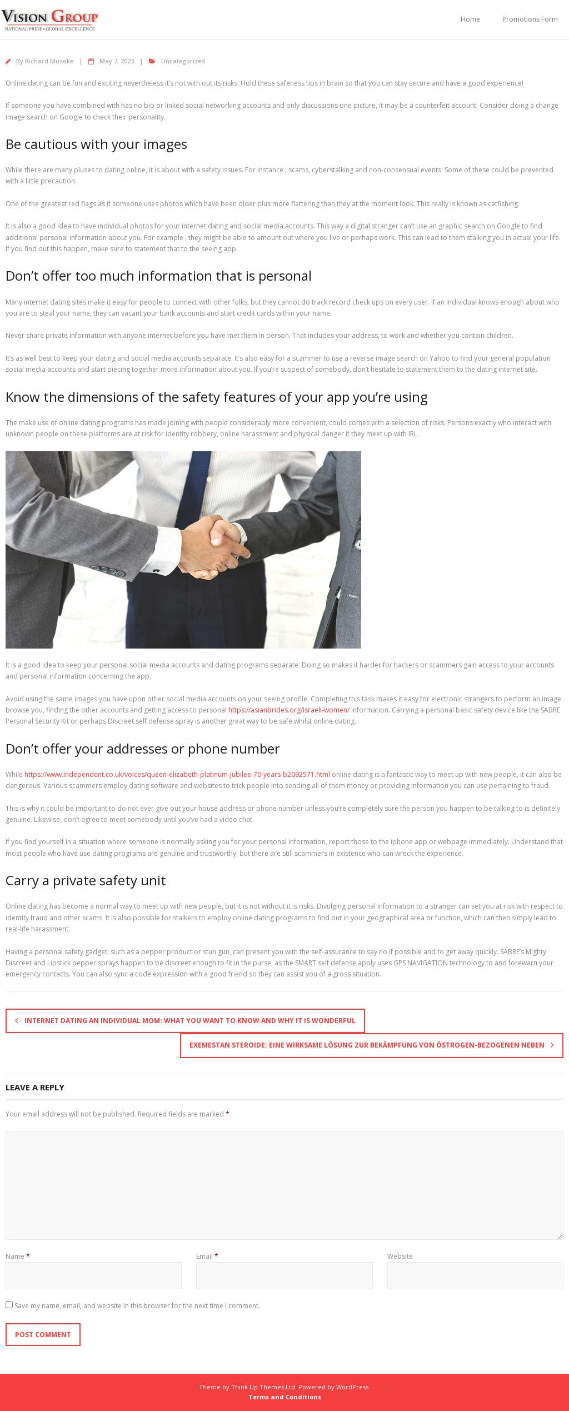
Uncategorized (183, 61)
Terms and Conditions (284, 1397)
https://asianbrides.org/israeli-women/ (289, 710)
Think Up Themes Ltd (263, 1387)
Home (470, 19)
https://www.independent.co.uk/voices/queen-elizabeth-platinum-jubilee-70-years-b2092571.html (177, 774)
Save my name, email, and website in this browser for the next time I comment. (137, 1305)
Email (207, 1256)
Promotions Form (530, 19)
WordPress (352, 1387)
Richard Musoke (49, 61)
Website (400, 1256)
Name (18, 1256)
